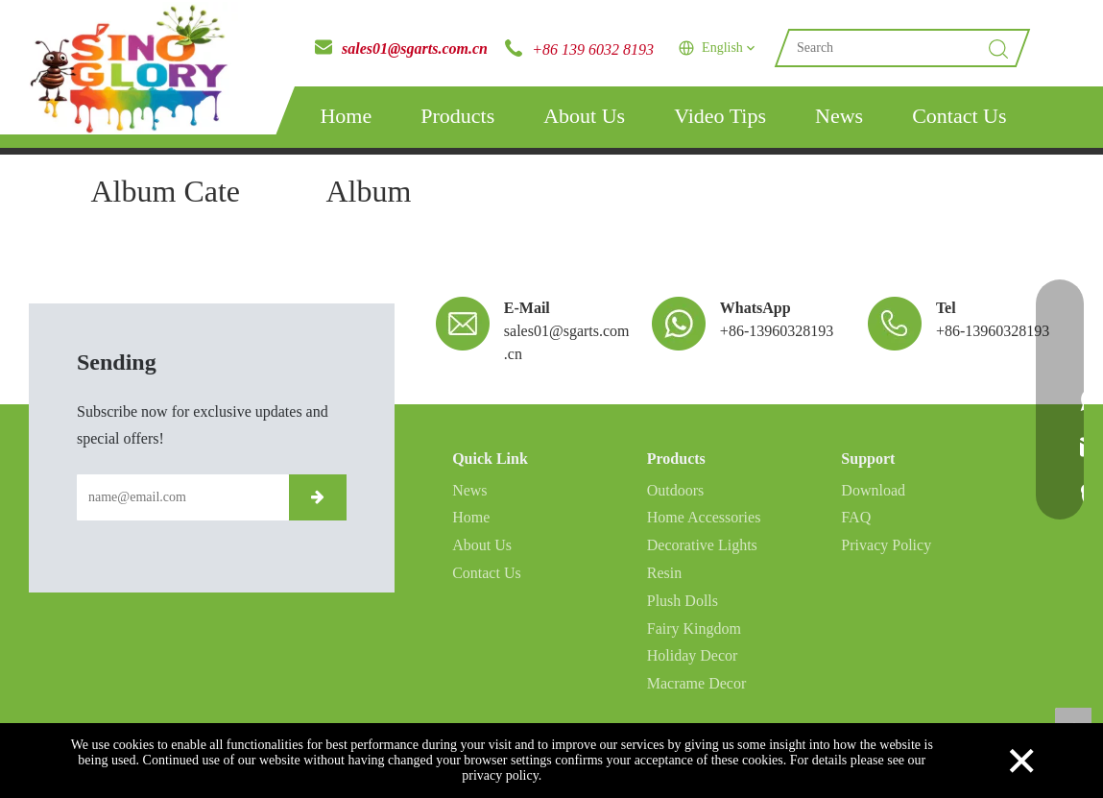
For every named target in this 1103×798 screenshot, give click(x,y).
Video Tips (720, 116)
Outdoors (676, 490)
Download (873, 490)
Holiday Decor (692, 655)
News (839, 116)
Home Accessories (704, 517)
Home (346, 116)
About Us (584, 116)
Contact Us (959, 116)
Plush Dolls (682, 600)
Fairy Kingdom (694, 628)
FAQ (856, 517)
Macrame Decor (697, 683)
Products (457, 116)
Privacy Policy (886, 545)
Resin (664, 573)
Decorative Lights (702, 545)
